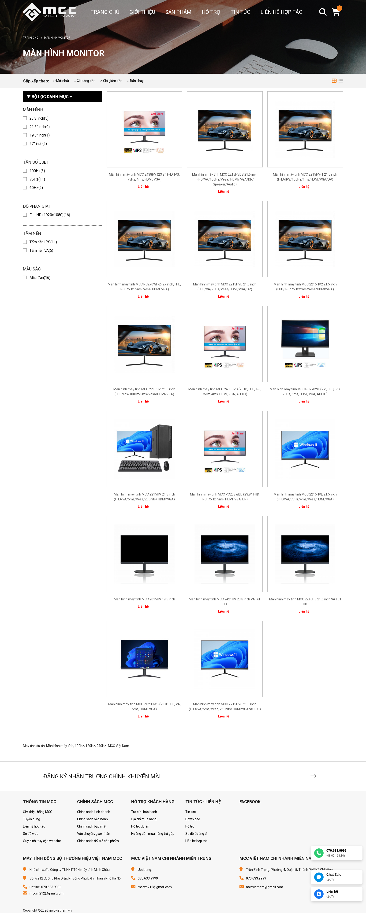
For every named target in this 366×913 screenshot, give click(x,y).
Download (192, 819)
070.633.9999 (51, 887)
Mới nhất (62, 81)
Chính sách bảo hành (92, 819)
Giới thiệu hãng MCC (37, 812)
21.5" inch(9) (40, 127)
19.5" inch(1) (40, 135)
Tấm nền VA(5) (41, 250)
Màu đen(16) (40, 277)
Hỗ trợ (189, 826)
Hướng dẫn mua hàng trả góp (152, 833)
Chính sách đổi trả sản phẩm (98, 841)
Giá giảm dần (112, 81)
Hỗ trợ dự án (140, 826)
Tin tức (190, 812)
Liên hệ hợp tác (34, 826)
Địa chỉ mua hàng (144, 819)
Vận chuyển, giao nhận (93, 833)
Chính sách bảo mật (91, 826)
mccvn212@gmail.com (46, 893)
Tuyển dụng (31, 819)
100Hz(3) (37, 171)
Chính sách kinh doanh (93, 812)
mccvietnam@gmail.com (264, 887)
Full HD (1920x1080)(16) (50, 215)
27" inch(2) (38, 143)
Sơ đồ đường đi (196, 833)
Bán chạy (137, 81)
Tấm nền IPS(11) (43, 242)
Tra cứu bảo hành (144, 812)
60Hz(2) (36, 187)
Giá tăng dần (86, 81)
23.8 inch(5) (39, 118)
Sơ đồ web (30, 833)
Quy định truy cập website (42, 841)
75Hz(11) (37, 179)
